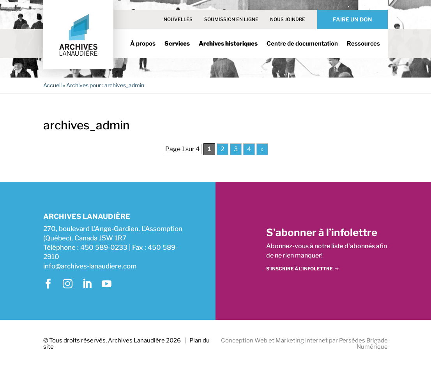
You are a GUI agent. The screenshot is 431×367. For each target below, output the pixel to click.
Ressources (363, 44)
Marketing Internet (302, 340)
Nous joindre (287, 19)
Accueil (52, 85)
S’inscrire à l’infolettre (299, 269)
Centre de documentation (302, 44)
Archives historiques (228, 44)
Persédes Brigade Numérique (363, 344)
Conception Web (244, 340)
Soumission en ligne (231, 19)
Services (177, 44)
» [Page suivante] (262, 149)
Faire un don (352, 19)
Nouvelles (178, 19)
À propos (142, 44)
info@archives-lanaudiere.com (89, 266)
